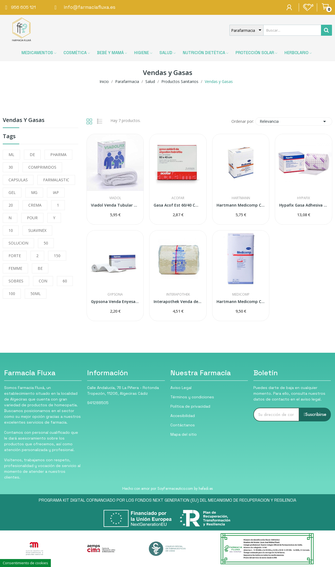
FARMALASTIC (56, 179)
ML (11, 154)
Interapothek (178, 294)
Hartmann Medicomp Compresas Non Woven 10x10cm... (241, 205)
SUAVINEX (37, 230)
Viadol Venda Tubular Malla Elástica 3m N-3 (115, 205)
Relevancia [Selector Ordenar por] (294, 121)
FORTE (15, 255)
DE (32, 154)
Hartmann (241, 198)
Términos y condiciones (192, 396)
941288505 (98, 402)
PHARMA (58, 154)
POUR (32, 217)
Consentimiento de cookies (25, 562)
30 (11, 167)
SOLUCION (18, 243)
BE (40, 268)
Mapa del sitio (183, 434)
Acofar (177, 198)
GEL (12, 192)
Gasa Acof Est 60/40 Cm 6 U (178, 205)
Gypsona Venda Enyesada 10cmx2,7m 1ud (115, 301)
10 (11, 230)
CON (43, 281)
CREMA (34, 205)
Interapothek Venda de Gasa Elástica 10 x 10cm (178, 301)
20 (11, 205)
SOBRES (16, 281)
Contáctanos (182, 425)
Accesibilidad (182, 415)
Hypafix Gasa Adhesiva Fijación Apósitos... (303, 205)
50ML (36, 293)
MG (34, 192)
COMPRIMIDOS (42, 167)
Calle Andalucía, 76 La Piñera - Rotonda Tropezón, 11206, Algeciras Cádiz (123, 390)
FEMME (15, 268)
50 (46, 243)
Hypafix (303, 198)
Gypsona (115, 294)
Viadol (115, 198)
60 (65, 281)
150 (57, 255)
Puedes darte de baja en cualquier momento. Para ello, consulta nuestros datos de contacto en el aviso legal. (289, 393)
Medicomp (241, 294)
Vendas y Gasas (24, 120)
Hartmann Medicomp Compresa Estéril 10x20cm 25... (241, 301)
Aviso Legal (181, 387)
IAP (56, 192)
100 (12, 293)
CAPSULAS (18, 179)
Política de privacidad (190, 406)
